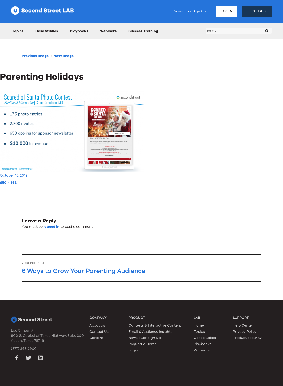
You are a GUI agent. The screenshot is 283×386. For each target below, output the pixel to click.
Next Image (64, 55)
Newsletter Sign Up (190, 11)
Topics (17, 31)
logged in (51, 226)
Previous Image (35, 55)
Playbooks (79, 31)
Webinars (108, 31)
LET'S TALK (257, 11)
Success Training (143, 31)
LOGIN (226, 11)
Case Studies (46, 31)
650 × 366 (8, 182)
